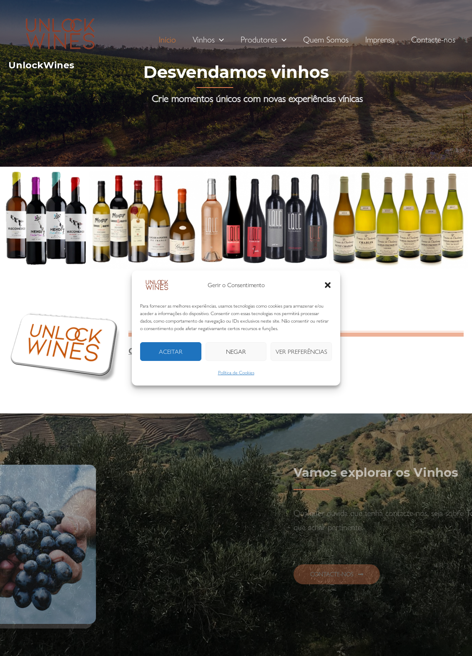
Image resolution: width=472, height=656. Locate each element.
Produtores (263, 39)
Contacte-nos (433, 39)
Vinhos (208, 39)
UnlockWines (41, 65)
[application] (219, 39)
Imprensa (379, 39)
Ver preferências (301, 352)
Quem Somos (326, 39)
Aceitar (171, 352)
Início (167, 39)
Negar (236, 352)
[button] (328, 285)
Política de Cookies (236, 372)
